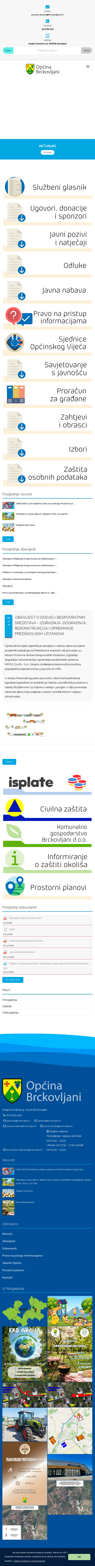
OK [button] (79, 1557)
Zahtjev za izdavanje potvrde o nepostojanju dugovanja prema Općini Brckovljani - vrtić (46, 967)
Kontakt (7, 1277)
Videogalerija (10, 1012)
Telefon (47, 26)
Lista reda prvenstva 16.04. (19, 953)
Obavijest (7, 586)
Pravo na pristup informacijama (22, 1255)
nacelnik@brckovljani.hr (49, 1120)
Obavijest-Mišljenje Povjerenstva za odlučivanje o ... (29, 559)
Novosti (7, 1233)
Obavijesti (8, 1241)
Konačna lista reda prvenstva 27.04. (23, 942)
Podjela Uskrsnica (25, 525)
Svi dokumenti (13, 980)
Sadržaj (87, 50)
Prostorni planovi (13, 1270)
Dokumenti (9, 1248)
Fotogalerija (9, 999)
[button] (29, 1561)
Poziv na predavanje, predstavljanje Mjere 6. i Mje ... (29, 593)
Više (8, 539)
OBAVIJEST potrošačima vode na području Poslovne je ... (45, 503)
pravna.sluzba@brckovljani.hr (47, 14)
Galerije (7, 1006)
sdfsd (9, 931)
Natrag (9, 761)
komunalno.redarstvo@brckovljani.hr (25, 1150)
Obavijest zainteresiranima (16, 579)
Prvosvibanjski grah (25, 1202)
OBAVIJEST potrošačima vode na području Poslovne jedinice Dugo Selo (49, 1169)
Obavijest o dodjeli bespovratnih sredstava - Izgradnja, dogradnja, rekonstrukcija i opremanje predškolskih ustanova (51, 625)
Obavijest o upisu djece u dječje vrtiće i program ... (43, 514)
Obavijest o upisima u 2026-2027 (22, 919)
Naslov (8, 50)
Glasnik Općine (11, 1262)
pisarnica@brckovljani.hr (19, 1120)
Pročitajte (48, 152)
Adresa (47, 40)
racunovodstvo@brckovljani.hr (21, 1126)
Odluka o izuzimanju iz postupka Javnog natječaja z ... (30, 572)
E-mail (47, 11)
